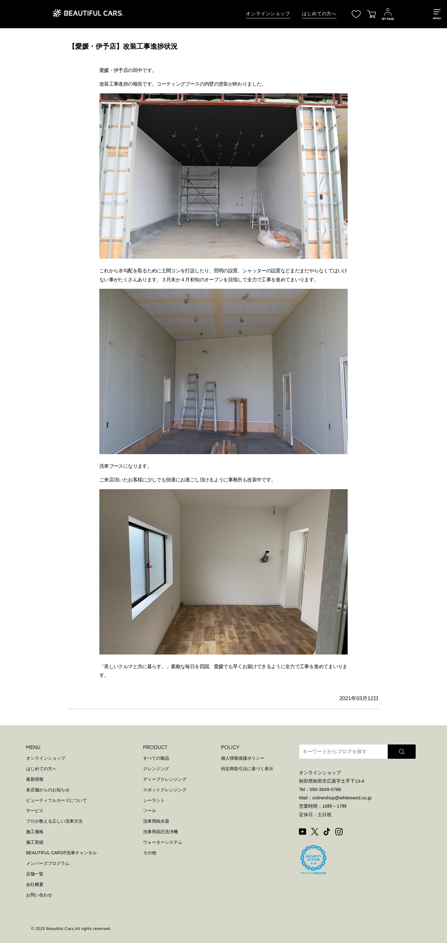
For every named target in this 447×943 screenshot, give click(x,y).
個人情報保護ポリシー (242, 758)
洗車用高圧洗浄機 (160, 831)
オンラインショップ (268, 13)
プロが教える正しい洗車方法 (54, 821)
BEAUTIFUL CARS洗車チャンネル (61, 852)
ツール (149, 810)
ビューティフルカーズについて (56, 800)
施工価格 (34, 831)
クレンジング (156, 768)
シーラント (154, 800)
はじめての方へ (319, 13)
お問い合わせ (39, 894)
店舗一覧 (34, 873)
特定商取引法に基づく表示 (247, 768)
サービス (34, 810)
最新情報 (34, 779)
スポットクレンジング (165, 789)
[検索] (402, 751)
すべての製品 (156, 758)
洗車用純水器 (156, 821)
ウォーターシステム (162, 842)
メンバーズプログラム (48, 863)
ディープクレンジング (165, 779)
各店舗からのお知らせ (48, 789)
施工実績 (34, 842)
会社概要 (34, 884)
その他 (149, 852)
